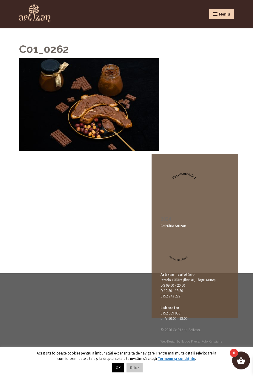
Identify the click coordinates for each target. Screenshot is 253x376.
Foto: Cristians (212, 341)
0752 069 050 (170, 313)
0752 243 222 (170, 296)
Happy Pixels (190, 341)
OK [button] (118, 367)
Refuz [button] (134, 367)
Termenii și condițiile (176, 358)
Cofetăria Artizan (173, 225)
